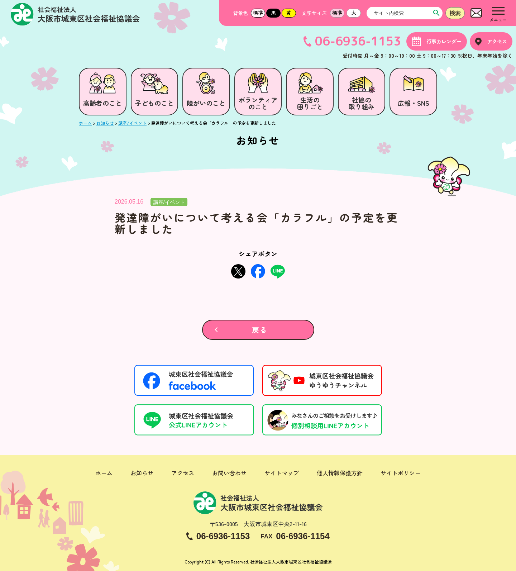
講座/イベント (169, 202)
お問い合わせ (229, 472)
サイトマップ (281, 472)
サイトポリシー (401, 472)
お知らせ (141, 472)
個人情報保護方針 (340, 472)
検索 (455, 13)
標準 (258, 12)
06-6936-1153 (358, 41)
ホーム (104, 472)
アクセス (182, 472)
